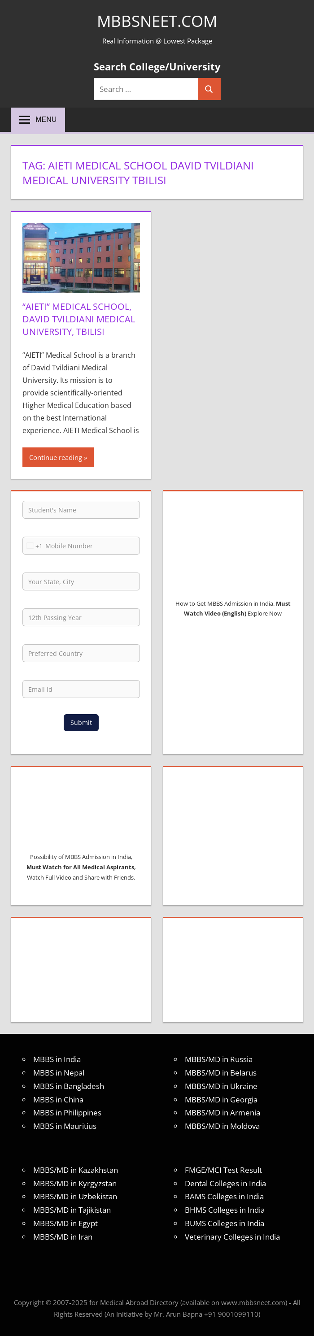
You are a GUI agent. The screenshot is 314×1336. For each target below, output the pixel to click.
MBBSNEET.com (157, 21)
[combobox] (33, 545)
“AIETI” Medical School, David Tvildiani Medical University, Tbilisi (78, 319)
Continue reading (55, 457)
